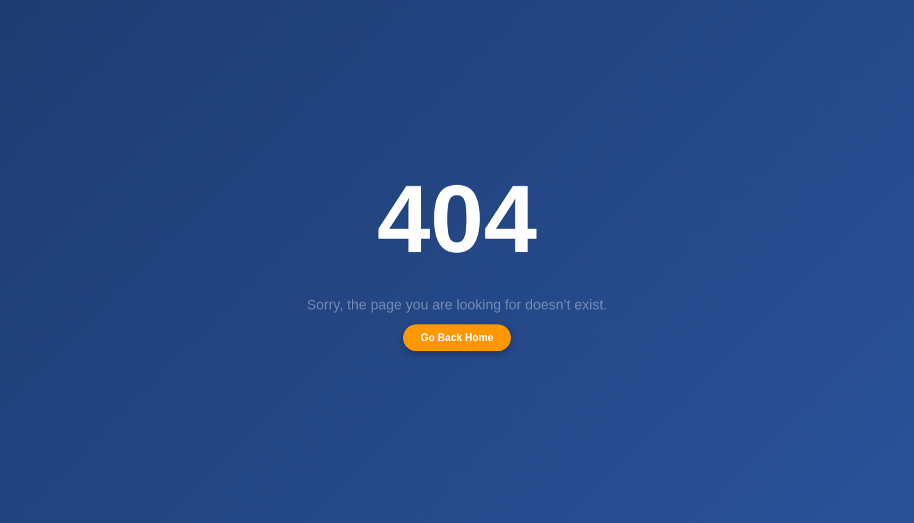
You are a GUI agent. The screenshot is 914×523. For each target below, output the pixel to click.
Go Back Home (457, 337)
